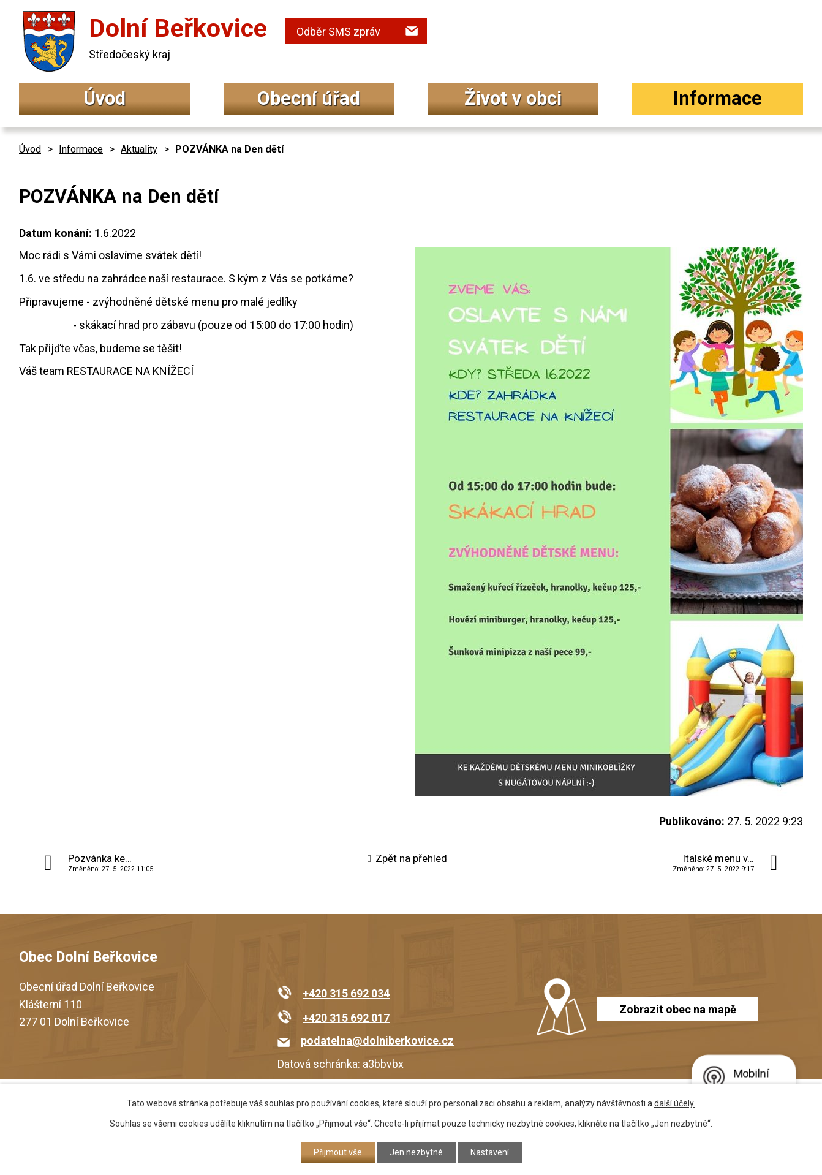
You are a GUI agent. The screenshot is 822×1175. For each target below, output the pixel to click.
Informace (717, 98)
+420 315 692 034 (346, 993)
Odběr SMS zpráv (338, 31)
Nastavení (489, 1152)
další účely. (674, 1103)
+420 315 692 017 (346, 1017)
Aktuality (139, 149)
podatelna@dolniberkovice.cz (377, 1040)
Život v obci (513, 98)
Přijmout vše (338, 1152)
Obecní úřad (308, 98)
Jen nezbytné (416, 1152)
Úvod (104, 98)
